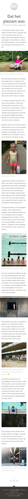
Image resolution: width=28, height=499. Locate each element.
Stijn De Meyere (15, 490)
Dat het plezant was (14, 19)
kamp (24, 25)
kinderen (15, 25)
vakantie (20, 25)
